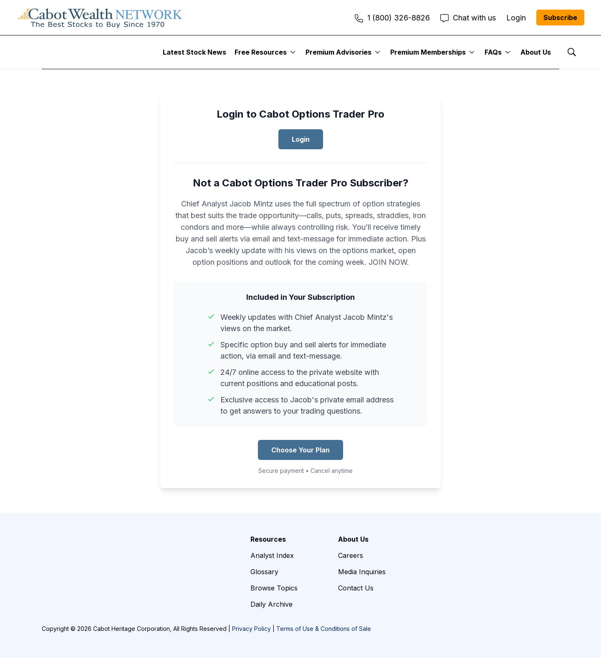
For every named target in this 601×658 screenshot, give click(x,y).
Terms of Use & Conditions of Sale (323, 628)
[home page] (100, 17)
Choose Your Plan (300, 450)
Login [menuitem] (516, 17)
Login (301, 139)
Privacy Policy (251, 628)
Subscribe (560, 17)
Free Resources (261, 52)
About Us (535, 52)
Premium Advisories (338, 52)
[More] (292, 52)
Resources (268, 539)
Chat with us (468, 17)
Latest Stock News (194, 52)
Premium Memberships (428, 52)
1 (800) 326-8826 (392, 17)
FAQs (493, 52)
